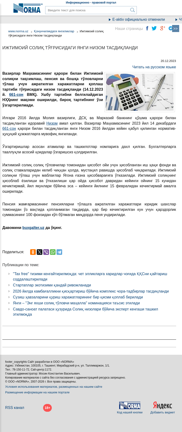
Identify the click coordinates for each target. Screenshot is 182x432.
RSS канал (14, 408)
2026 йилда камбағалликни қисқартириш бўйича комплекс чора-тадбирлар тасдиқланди (91, 291)
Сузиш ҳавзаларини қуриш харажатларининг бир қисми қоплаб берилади (78, 297)
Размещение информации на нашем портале (37, 392)
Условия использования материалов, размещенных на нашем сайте (53, 386)
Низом (52, 123)
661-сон (16, 95)
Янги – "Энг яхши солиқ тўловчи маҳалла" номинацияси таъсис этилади (76, 303)
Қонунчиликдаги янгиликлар (54, 31)
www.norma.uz (18, 31)
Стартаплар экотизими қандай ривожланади (52, 285)
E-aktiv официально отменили (140, 19)
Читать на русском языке (154, 67)
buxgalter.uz (33, 228)
